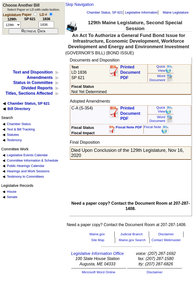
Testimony (14, 140)
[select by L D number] (51, 14)
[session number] (12, 24)
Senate (12, 197)
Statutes (13, 135)
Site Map (97, 240)
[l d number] (46, 24)
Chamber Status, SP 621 (105, 12)
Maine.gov (97, 234)
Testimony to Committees (25, 176)
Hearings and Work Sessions (28, 171)
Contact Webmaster (166, 240)
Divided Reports (37, 88)
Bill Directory (18, 109)
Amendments (40, 77)
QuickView (160, 68)
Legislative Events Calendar (27, 155)
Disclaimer (166, 234)
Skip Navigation (79, 4)
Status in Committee (33, 82)
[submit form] (33, 31)
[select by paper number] (35, 14)
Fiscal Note (152, 127)
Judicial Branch (131, 234)
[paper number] (30, 24)
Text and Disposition (33, 72)
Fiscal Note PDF (129, 127)
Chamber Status (19, 124)
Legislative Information (141, 12)
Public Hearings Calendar (25, 166)
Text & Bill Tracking (21, 129)
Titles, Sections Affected (29, 93)
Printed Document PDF (130, 71)
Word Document (157, 78)
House (11, 191)
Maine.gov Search (132, 240)
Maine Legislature (175, 12)
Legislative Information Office (97, 253)
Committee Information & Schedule (32, 160)
